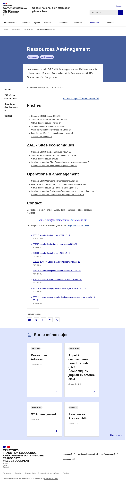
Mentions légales (30, 473)
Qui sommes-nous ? (10, 23)
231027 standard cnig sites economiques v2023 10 (55, 244)
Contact (119, 6)
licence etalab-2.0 (50, 479)
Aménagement (28, 29)
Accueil (5, 29)
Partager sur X (36, 319)
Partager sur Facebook (29, 319)
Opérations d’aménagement (11, 107)
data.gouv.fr (68, 459)
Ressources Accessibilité (77, 416)
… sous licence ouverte (60, 133)
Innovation (78, 23)
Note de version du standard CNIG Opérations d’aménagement (58, 184)
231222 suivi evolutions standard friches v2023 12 (55, 262)
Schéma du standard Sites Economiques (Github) (53, 166)
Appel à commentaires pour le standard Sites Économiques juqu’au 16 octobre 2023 (81, 367)
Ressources (33, 57)
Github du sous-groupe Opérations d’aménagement (53, 188)
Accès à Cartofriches (40, 137)
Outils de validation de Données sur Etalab (49, 130)
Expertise (47, 23)
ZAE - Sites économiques (10, 96)
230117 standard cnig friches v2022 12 (50, 235)
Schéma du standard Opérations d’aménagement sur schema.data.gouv (62, 191)
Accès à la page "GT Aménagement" (80, 98)
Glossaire (18, 473)
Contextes (110, 23)
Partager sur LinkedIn (43, 319)
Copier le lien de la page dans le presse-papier (57, 319)
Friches (7, 89)
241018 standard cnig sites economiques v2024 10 (55, 271)
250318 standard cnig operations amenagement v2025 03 (58, 288)
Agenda (37, 23)
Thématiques (94, 23)
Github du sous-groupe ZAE (43, 159)
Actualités (26, 23)
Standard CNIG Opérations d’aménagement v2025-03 (54, 181)
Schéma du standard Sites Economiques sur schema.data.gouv (59, 162)
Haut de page (116, 435)
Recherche (120, 12)
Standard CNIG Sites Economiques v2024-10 (51, 152)
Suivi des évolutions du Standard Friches (49, 119)
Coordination (62, 23)
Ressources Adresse (39, 357)
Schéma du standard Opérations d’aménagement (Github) (56, 195)
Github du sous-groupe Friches (44, 123)
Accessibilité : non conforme (50, 473)
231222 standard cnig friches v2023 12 (50, 253)
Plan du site (7, 473)
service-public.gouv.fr (86, 454)
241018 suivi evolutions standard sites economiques (56, 280)
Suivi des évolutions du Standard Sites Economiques (54, 155)
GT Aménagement (43, 414)
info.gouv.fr (67, 454)
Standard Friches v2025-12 (45, 116)
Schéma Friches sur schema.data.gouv (48, 126)
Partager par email (50, 319)
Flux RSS (66, 473)
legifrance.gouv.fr (108, 454)
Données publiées (39, 133)
